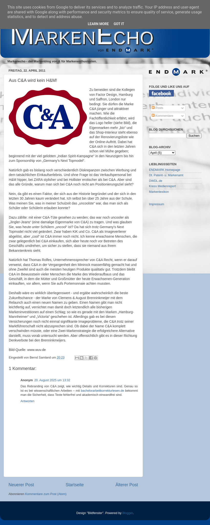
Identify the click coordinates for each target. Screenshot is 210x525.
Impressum (156, 204)
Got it (119, 24)
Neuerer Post (21, 484)
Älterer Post (127, 484)
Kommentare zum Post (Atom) (45, 494)
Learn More (98, 24)
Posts (157, 108)
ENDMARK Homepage (164, 170)
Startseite (75, 484)
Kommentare (162, 115)
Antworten (27, 401)
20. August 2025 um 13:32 (52, 380)
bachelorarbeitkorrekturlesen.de (102, 390)
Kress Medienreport (162, 186)
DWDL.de (155, 181)
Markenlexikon (159, 192)
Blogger (127, 513)
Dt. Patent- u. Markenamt (166, 175)
